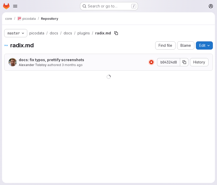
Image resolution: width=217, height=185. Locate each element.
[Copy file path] (116, 33)
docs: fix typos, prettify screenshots (51, 60)
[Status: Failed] (151, 62)
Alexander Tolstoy (33, 65)
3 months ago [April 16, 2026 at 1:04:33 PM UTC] (72, 65)
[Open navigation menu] (15, 6)
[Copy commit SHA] (184, 62)
